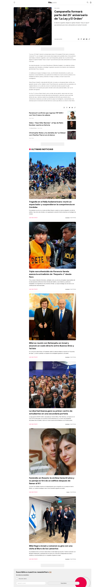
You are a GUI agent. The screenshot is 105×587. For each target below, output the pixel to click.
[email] (87, 39)
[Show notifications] (90, 2)
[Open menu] (14, 2)
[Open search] (87, 2)
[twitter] (84, 39)
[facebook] (81, 39)
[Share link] (89, 39)
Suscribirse (63, 583)
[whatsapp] (78, 39)
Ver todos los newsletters (22, 575)
